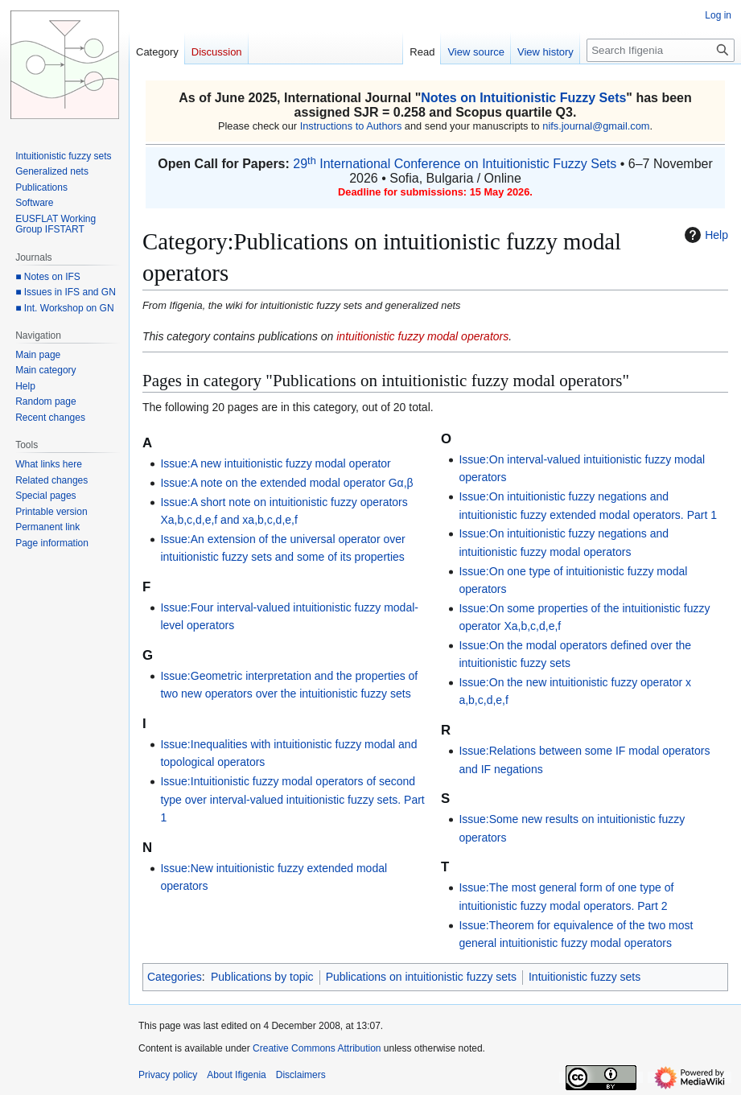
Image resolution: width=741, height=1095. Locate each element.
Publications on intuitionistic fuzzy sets (421, 976)
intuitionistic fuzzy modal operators (422, 336)
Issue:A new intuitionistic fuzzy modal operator (275, 463)
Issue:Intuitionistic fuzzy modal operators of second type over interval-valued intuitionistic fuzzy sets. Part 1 (292, 799)
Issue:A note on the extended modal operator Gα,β (286, 482)
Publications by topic (262, 976)
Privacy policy (167, 1075)
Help (704, 235)
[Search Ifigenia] (661, 50)
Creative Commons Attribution (317, 1048)
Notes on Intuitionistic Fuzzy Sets (523, 98)
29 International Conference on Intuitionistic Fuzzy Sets (454, 164)
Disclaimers (301, 1075)
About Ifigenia (236, 1075)
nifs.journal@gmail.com (595, 126)
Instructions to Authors (351, 126)
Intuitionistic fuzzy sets (584, 976)
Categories (174, 976)
